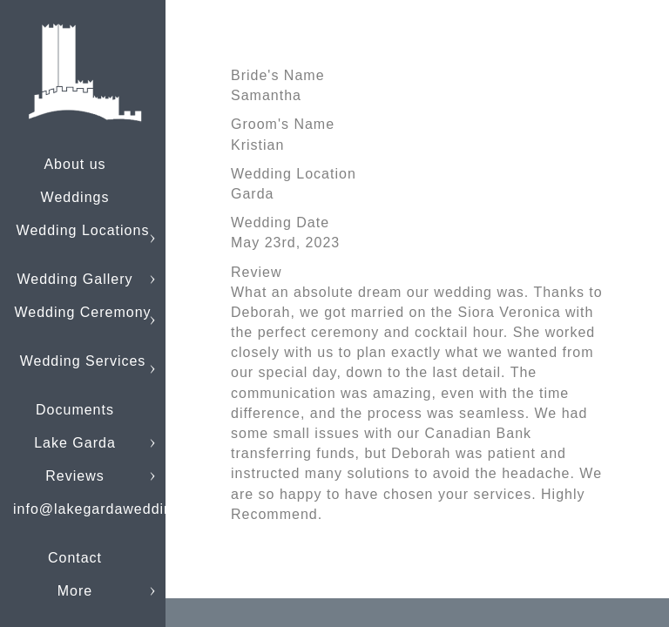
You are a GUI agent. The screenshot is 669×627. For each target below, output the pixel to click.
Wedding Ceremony (82, 312)
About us (74, 164)
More (74, 590)
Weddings (75, 197)
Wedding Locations (83, 230)
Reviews (74, 476)
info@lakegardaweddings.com (118, 509)
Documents (75, 409)
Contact (75, 557)
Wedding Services (83, 361)
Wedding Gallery (75, 279)
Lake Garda (75, 442)
